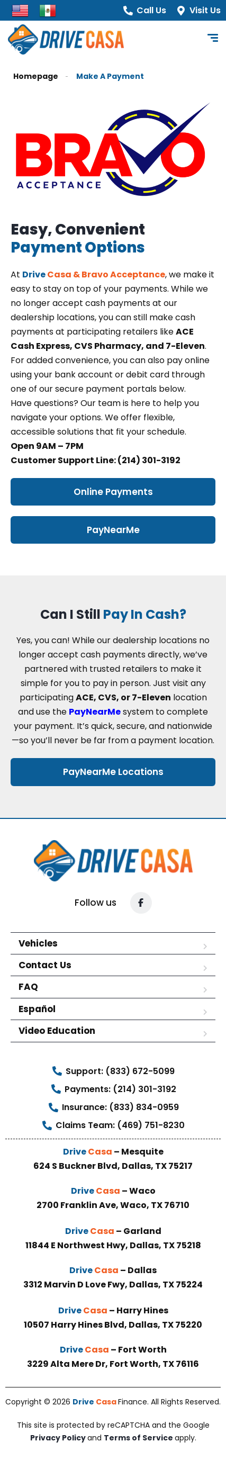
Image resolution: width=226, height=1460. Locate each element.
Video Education (57, 1030)
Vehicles (38, 943)
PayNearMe (95, 712)
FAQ (28, 986)
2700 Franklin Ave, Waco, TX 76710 (113, 1205)
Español (37, 1009)
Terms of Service (139, 1437)
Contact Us (45, 965)
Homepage (35, 76)
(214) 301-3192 (148, 460)
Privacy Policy (58, 1437)
